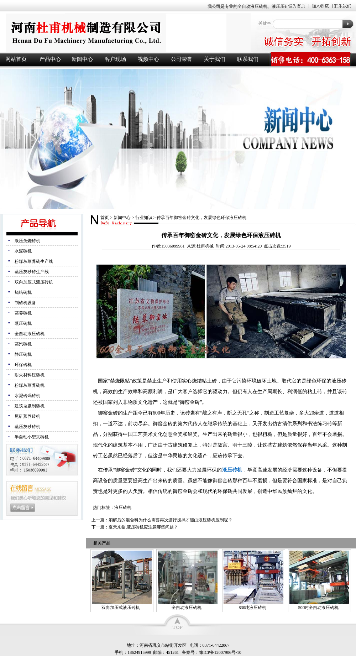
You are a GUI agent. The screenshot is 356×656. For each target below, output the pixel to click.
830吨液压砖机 (252, 607)
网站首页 (16, 59)
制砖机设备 (25, 302)
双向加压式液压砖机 (34, 282)
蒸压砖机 (23, 323)
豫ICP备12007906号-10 (220, 652)
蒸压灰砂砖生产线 (32, 271)
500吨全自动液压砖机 (318, 607)
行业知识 (143, 217)
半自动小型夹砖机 (32, 436)
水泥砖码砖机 (27, 395)
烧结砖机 (23, 292)
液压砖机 (124, 32)
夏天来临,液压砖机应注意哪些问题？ (143, 527)
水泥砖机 (23, 251)
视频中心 (148, 59)
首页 (104, 217)
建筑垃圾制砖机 (29, 406)
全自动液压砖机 (29, 333)
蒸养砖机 (23, 313)
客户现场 (115, 59)
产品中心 (50, 59)
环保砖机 (23, 364)
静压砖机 (23, 354)
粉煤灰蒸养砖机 (29, 385)
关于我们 (214, 59)
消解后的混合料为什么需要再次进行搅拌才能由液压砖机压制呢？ (170, 519)
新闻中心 (82, 59)
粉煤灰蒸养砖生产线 (34, 261)
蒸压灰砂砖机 (27, 426)
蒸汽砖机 (23, 344)
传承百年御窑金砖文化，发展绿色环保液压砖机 (201, 217)
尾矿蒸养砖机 (27, 416)
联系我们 (247, 59)
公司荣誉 (181, 59)
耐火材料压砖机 (29, 375)
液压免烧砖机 (27, 240)
